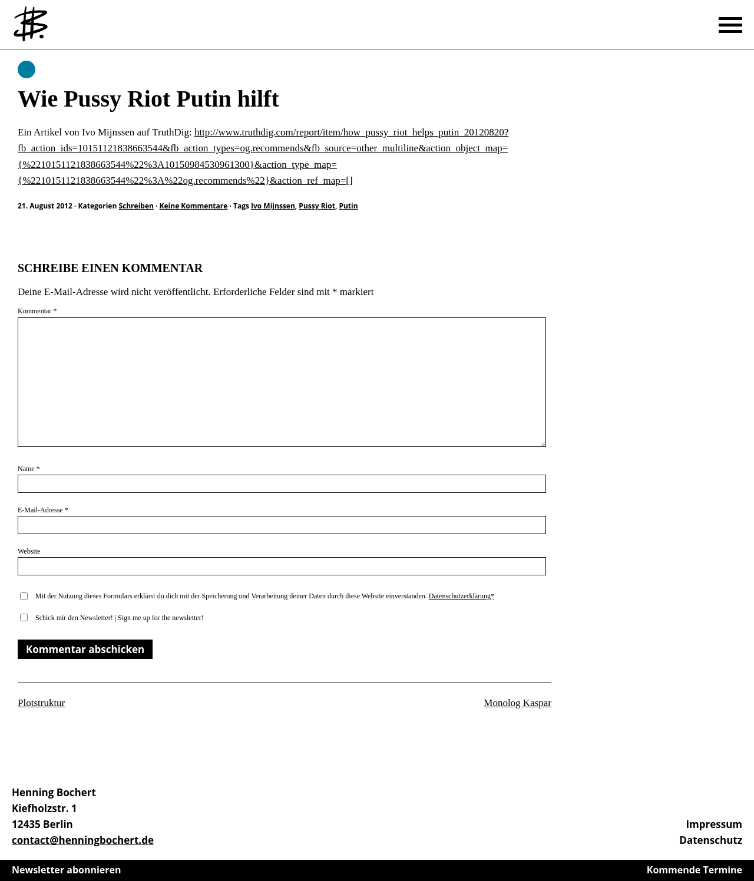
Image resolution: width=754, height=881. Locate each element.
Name (29, 469)
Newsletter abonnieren (66, 869)
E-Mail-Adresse (43, 510)
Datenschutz (710, 840)
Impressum (714, 824)
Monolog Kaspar (517, 702)
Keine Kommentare (194, 206)
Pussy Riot (317, 206)
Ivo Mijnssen (273, 206)
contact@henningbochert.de (83, 840)
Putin (348, 206)
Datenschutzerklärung (460, 596)
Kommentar (37, 311)
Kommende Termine (694, 869)
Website (29, 551)
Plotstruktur (41, 702)
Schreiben (26, 69)
